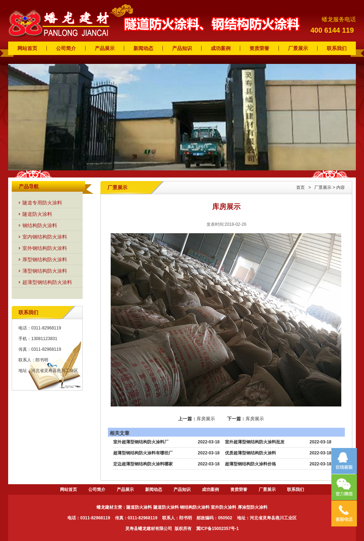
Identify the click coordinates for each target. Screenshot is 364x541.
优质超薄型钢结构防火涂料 (250, 452)
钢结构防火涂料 (39, 225)
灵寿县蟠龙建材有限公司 (148, 528)
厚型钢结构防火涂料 (44, 259)
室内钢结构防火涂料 (44, 237)
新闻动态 (143, 48)
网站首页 (27, 48)
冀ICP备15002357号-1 (217, 528)
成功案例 (221, 48)
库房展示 (206, 418)
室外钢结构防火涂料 (44, 248)
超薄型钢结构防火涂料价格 (250, 463)
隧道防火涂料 (37, 214)
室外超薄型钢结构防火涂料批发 (255, 441)
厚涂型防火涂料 (253, 507)
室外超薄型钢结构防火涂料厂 (141, 441)
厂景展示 (298, 48)
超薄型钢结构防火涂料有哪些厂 (143, 452)
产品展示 (105, 48)
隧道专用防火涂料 (42, 203)
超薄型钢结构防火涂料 (47, 282)
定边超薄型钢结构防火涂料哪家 (143, 463)
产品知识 (182, 48)
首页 (300, 187)
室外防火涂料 (223, 507)
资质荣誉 (259, 48)
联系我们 (337, 48)
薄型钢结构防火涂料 (44, 271)
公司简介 (66, 48)
